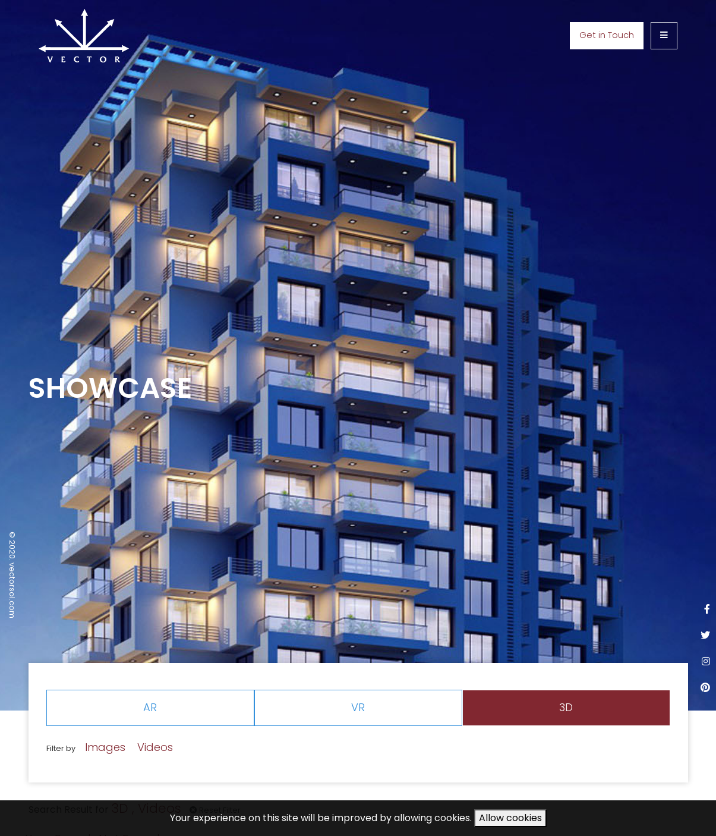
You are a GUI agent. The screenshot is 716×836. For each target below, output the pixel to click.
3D (566, 707)
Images (105, 747)
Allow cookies (510, 818)
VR (358, 707)
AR (150, 707)
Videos (155, 747)
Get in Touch (606, 35)
